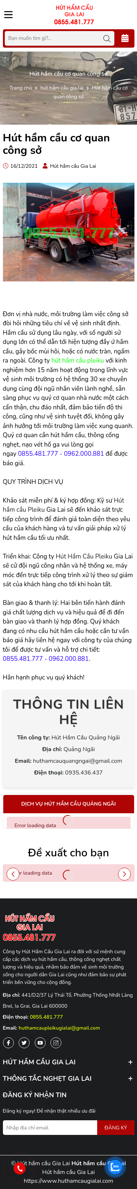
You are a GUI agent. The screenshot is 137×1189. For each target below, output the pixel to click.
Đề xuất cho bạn (68, 852)
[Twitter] (24, 1042)
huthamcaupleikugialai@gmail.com (59, 1028)
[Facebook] (8, 1042)
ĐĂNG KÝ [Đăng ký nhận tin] (115, 1127)
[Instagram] (55, 1042)
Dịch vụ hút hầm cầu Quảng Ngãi (68, 803)
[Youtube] (40, 1042)
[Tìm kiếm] (107, 38)
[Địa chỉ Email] (68, 1127)
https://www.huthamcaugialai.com (68, 1181)
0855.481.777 (46, 1017)
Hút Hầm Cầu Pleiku (84, 556)
